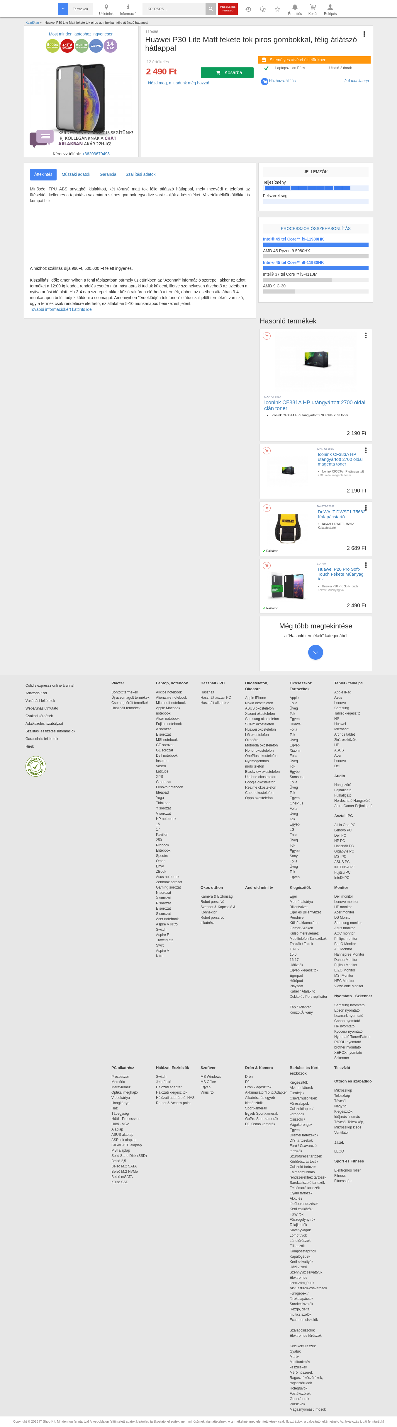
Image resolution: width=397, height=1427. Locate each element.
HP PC (339, 841)
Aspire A (162, 951)
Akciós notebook (169, 692)
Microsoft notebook (171, 703)
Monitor (341, 887)
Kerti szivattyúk (301, 1262)
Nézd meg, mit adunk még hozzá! (178, 83)
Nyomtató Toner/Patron (352, 1037)
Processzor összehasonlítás (316, 228)
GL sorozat (164, 750)
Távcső (340, 1101)
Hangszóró (342, 785)
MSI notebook (167, 740)
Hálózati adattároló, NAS (175, 1098)
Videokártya (120, 1098)
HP (336, 719)
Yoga (160, 798)
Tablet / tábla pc (348, 683)
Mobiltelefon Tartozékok (308, 939)
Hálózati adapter (168, 1087)
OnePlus (296, 803)
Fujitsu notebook (169, 724)
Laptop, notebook (172, 683)
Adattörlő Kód (36, 693)
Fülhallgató (343, 795)
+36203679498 (96, 153)
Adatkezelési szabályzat (44, 724)
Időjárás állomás (347, 1117)
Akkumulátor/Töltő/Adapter (266, 1092)
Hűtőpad (296, 981)
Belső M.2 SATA (124, 1166)
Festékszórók (300, 1394)
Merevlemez (120, 1087)
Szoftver (208, 1067)
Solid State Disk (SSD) (129, 1156)
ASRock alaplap (124, 1140)
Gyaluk (302, 1351)
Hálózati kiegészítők (171, 1092)
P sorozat (163, 903)
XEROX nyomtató (348, 1053)
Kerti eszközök (301, 1209)
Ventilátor (341, 1133)
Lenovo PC (343, 830)
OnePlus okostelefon (261, 756)
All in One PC (344, 825)
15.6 (293, 954)
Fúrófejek (300, 1093)
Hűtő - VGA (120, 1124)
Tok (292, 714)
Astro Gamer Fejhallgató (353, 806)
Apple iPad (342, 692)
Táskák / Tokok (301, 944)
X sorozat (163, 898)
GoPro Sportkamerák (261, 1119)
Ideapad (162, 792)
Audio (339, 776)
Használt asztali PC (216, 697)
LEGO (339, 1151)
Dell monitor (343, 896)
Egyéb (295, 719)
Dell (337, 766)
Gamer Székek (301, 928)
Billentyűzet (299, 907)
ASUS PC (342, 862)
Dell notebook (166, 755)
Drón (249, 1077)
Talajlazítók (298, 1225)
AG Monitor (343, 949)
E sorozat (163, 734)
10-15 (294, 949)
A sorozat (163, 729)
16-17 (294, 960)
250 (159, 840)
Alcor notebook (167, 719)
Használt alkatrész (215, 703)
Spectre (162, 856)
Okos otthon (212, 887)
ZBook (161, 872)
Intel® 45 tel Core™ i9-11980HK (293, 239)
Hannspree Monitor (349, 954)
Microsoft (341, 729)
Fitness (340, 1176)
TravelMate (165, 940)
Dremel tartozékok (307, 1135)
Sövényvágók (303, 1230)
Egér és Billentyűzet (305, 912)
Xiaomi (295, 751)
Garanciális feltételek (42, 739)
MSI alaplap (120, 1150)
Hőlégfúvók (298, 1388)
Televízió (342, 1067)
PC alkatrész (122, 1067)
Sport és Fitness (349, 1161)
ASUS (339, 750)
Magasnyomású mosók (308, 1409)
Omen (161, 861)
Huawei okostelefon (260, 729)
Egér (293, 896)
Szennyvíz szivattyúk (306, 1272)
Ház (114, 1108)
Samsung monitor (348, 923)
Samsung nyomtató (349, 1005)
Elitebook (163, 850)
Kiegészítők (300, 887)
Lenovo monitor (346, 902)
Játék (339, 1142)
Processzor (120, 1077)
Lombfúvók (298, 1235)
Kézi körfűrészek (306, 1346)
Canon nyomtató (347, 1021)
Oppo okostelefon (259, 798)
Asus (338, 697)
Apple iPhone (255, 698)
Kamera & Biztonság (217, 896)
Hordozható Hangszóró (352, 801)
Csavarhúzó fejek (306, 1098)
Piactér (117, 683)
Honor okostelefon (259, 751)
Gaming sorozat (169, 887)
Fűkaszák (297, 1246)
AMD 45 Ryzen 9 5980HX (286, 250)
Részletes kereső (228, 8)
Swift (160, 945)
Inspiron (162, 761)
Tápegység (120, 1113)
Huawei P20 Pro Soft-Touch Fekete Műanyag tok (341, 574)
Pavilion (162, 835)
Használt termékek (125, 708)
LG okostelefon (257, 735)
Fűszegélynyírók (304, 1220)
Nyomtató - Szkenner (353, 996)
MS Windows (211, 1077)
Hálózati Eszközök (172, 1067)
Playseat (296, 986)
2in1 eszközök (345, 740)
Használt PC (344, 846)
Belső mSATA (123, 1177)
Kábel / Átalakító (303, 991)
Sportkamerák (256, 1108)
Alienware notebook (171, 697)
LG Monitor (343, 917)
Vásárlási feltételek (40, 701)
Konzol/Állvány (301, 1012)
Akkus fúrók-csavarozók (308, 1288)
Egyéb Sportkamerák (262, 1113)
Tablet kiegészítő (347, 713)
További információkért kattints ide (61, 309)
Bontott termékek (124, 692)
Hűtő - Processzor (125, 1119)
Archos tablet (344, 734)
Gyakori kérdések (39, 716)
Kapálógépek (300, 1256)
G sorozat (163, 782)
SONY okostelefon (259, 724)
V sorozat (163, 813)
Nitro (159, 956)
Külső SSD (119, 1182)
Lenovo (340, 703)
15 (158, 824)
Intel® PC (342, 878)
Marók (298, 1357)
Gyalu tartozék (301, 1193)
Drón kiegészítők (258, 1087)
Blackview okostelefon (262, 772)
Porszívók (297, 1404)
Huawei (295, 724)
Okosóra (251, 740)
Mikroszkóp (343, 1090)
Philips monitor (345, 939)
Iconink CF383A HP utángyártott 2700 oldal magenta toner (340, 459)
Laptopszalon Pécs (290, 68)
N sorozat (163, 893)
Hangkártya (120, 1103)
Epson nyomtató (347, 1010)
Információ (128, 9)
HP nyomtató (344, 1026)
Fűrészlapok (302, 1104)
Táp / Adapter (300, 1007)
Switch (161, 930)
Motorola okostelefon (261, 745)
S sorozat (163, 914)
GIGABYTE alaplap (127, 1145)
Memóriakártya (301, 902)
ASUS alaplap (123, 1135)
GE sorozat (166, 745)
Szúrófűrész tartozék (306, 1156)
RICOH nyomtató (347, 1042)
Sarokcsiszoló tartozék (307, 1183)
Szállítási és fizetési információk (50, 731)
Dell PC (340, 835)
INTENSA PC (344, 867)
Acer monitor (344, 912)
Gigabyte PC (344, 851)
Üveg (294, 708)
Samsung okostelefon (262, 719)
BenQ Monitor (345, 944)
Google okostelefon (260, 782)
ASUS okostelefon (259, 708)
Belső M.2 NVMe (125, 1171)
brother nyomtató (347, 1047)
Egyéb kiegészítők (304, 970)
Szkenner (341, 1058)
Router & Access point (173, 1103)
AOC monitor (344, 933)
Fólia (293, 703)
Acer (338, 755)
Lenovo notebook (169, 787)
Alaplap (117, 1129)
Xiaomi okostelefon (260, 714)
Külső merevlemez (304, 933)
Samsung (297, 777)
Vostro (161, 766)
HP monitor (343, 907)
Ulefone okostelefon (260, 777)
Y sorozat (163, 808)
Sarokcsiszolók (303, 1304)
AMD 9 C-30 (274, 286)
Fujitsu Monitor (345, 965)
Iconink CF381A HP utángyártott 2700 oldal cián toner (314, 405)
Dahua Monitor (345, 960)
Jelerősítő (163, 1082)
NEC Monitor (344, 981)
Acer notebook (167, 919)
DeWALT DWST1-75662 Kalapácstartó (341, 514)
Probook (162, 845)
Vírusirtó (207, 1092)
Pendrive (296, 917)
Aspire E (162, 935)
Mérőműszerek (301, 1372)
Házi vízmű (298, 1267)
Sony (294, 856)
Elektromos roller (347, 1170)
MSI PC (340, 857)
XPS (159, 777)
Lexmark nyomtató (348, 1016)
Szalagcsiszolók (302, 1330)
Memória (118, 1082)
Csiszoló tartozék (303, 1167)
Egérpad (296, 976)
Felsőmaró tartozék (305, 1188)
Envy (160, 866)
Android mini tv (259, 887)
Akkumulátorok (304, 1088)
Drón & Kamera (259, 1067)
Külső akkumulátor (304, 923)
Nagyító (340, 1106)
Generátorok (299, 1399)
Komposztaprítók (303, 1251)
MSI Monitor (343, 976)
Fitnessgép (343, 1181)
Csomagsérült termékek (130, 703)
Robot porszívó (212, 902)
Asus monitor (344, 928)
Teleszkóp (342, 1096)
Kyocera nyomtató (348, 1031)
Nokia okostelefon (259, 703)
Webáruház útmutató (42, 708)
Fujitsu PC (342, 872)
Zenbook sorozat (169, 882)
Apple (294, 698)
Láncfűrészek (303, 1241)
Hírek (30, 746)
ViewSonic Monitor (348, 986)
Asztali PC (343, 816)
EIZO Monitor (344, 970)
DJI (247, 1082)
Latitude (162, 771)
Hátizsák (296, 965)
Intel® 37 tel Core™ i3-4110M (290, 274)
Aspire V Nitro (168, 924)
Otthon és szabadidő (353, 1081)
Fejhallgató (343, 790)
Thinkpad (163, 803)
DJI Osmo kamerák (261, 1124)
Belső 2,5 (118, 1161)
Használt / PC (213, 683)
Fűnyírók (296, 1214)
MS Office (208, 1082)
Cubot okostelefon (259, 793)
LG (292, 830)
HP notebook (166, 819)
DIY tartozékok (301, 1140)
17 (158, 829)
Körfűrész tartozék (304, 1162)
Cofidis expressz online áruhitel (50, 685)
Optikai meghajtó (124, 1092)
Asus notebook (167, 877)
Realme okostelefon (260, 787)
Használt (207, 692)
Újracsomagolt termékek (130, 697)
